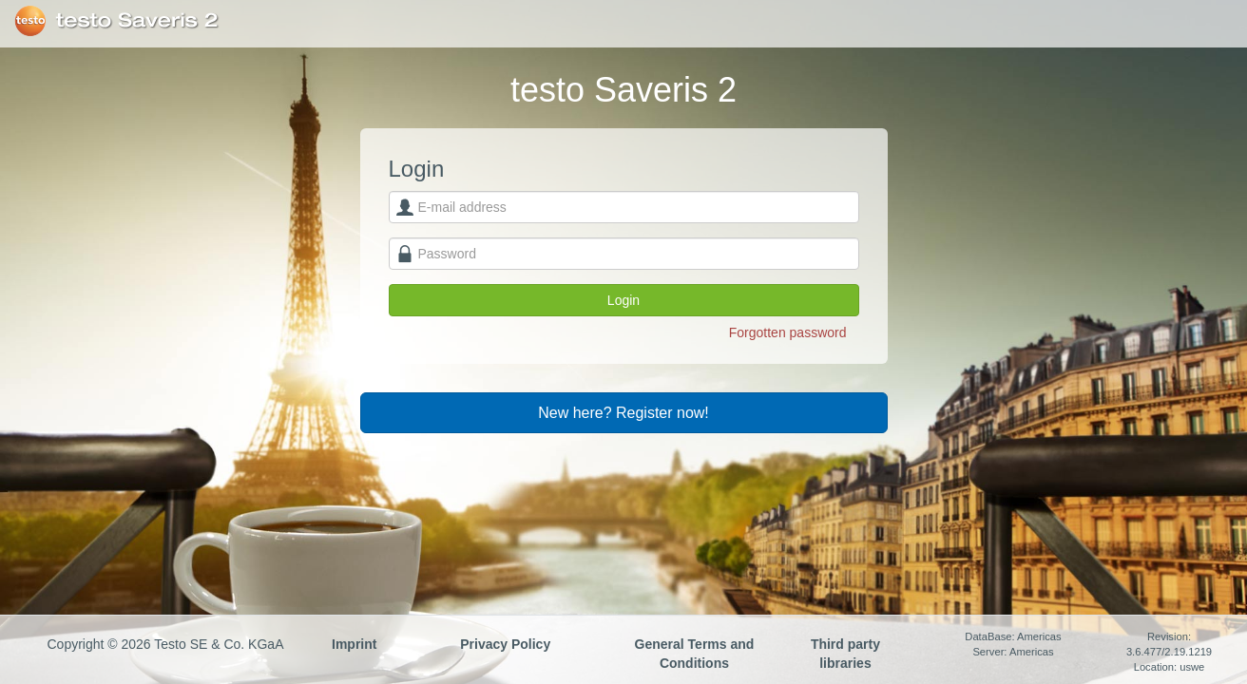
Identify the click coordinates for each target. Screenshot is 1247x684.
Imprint (354, 644)
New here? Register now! (623, 413)
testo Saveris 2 (137, 20)
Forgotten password (788, 332)
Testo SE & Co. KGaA (30, 21)
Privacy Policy (505, 644)
